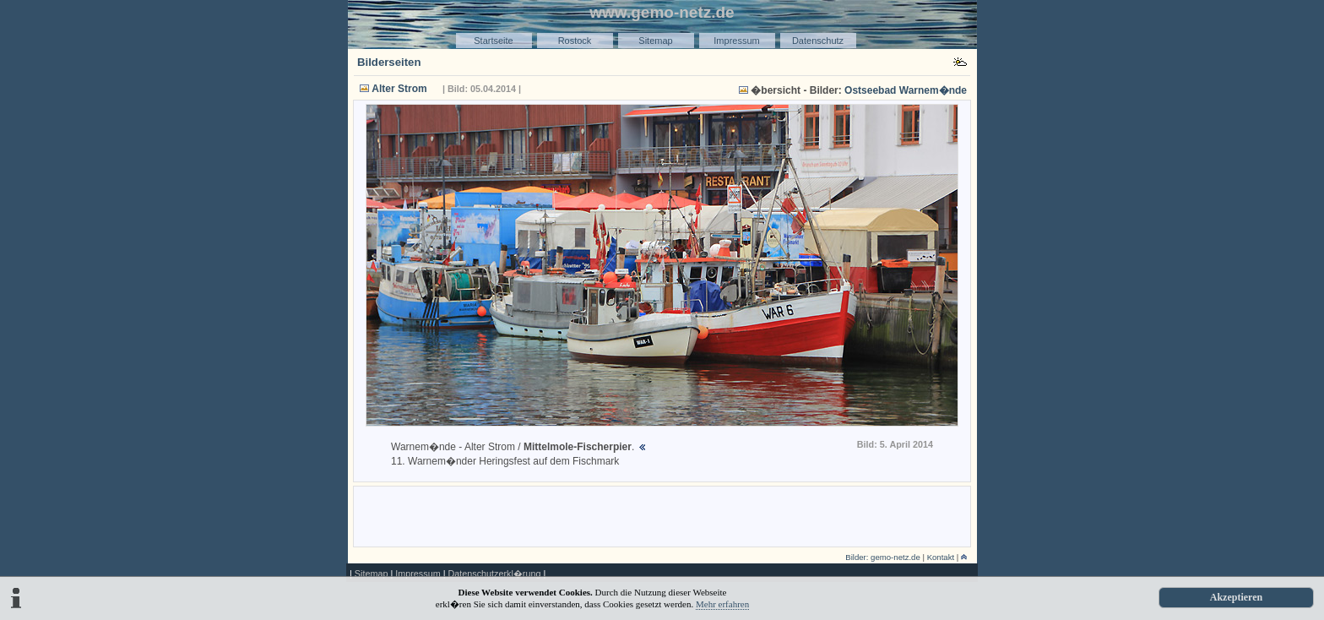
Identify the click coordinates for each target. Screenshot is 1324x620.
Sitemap (655, 40)
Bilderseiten (389, 62)
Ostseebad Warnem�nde (905, 90)
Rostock (575, 40)
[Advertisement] (662, 515)
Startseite (493, 40)
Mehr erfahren (722, 604)
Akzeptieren (1236, 597)
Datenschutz (818, 40)
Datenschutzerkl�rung (494, 573)
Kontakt (941, 557)
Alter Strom (399, 89)
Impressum (736, 40)
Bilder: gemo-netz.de (882, 557)
